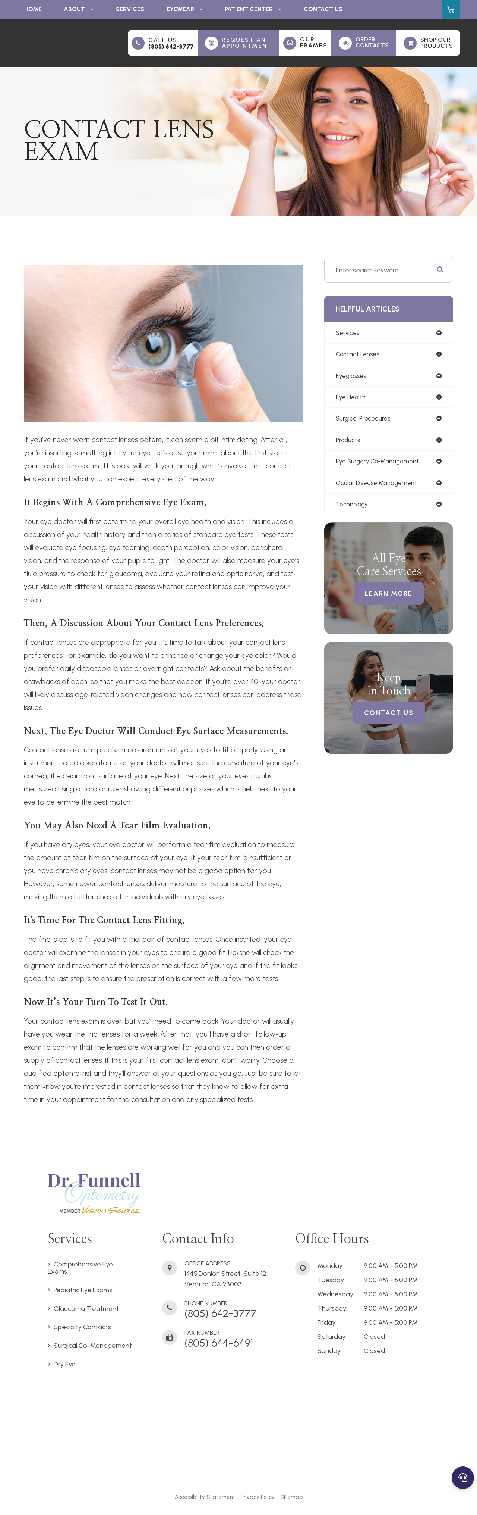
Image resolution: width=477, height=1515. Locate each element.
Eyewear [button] (185, 9)
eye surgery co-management (380, 464)
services (348, 333)
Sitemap (291, 1497)
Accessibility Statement (205, 1497)
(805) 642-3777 (171, 47)
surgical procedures (365, 421)
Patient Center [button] (253, 9)
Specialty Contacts (82, 1327)
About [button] (79, 9)
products (348, 442)
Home (33, 9)
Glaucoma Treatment (86, 1309)
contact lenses (359, 355)
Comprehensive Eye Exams (80, 1268)
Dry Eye (65, 1364)
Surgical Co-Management (93, 1345)
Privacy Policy (258, 1497)
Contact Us (323, 9)
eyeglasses (352, 377)
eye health (351, 399)
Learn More (389, 598)
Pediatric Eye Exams (83, 1290)
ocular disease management (379, 486)
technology (353, 508)
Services (130, 9)
